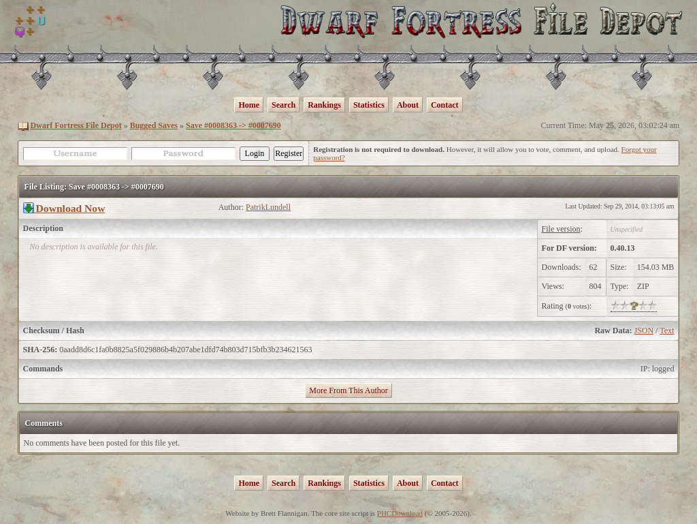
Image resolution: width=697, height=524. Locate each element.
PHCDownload (400, 513)
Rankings (324, 105)
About (408, 105)
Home (248, 105)
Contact (445, 105)
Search (283, 105)
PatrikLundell (268, 207)
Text (667, 330)
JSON (643, 330)
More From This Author (348, 390)
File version (561, 229)
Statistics (369, 105)
